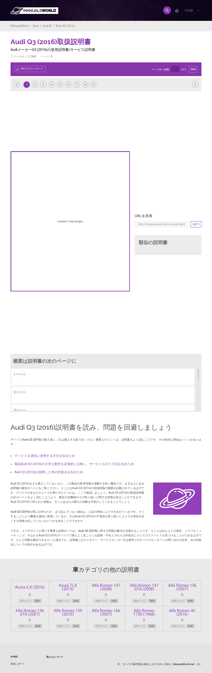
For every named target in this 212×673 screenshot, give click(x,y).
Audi (35, 25)
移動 (193, 69)
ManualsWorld (19, 25)
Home (14, 656)
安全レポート (18, 663)
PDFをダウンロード (31, 68)
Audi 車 (47, 25)
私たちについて (54, 657)
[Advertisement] (185, 47)
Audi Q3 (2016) (65, 25)
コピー (196, 224)
